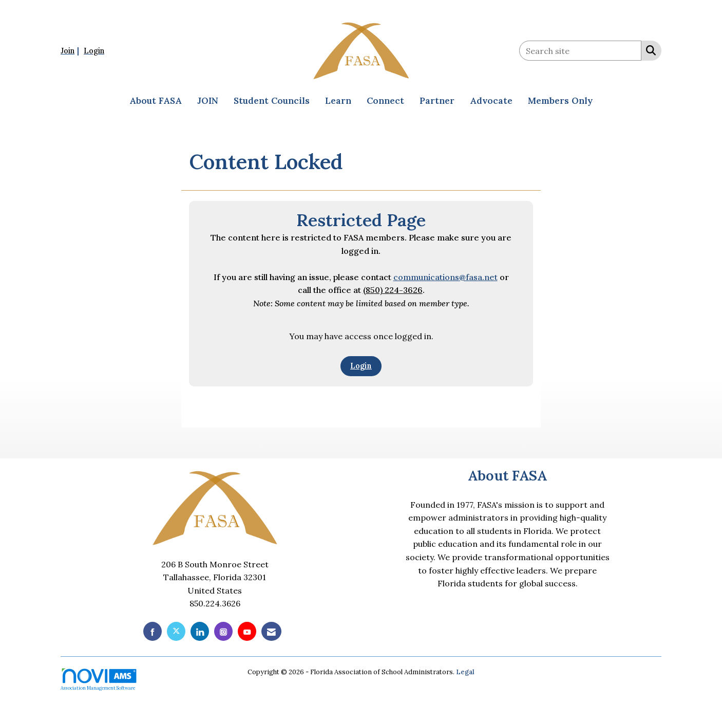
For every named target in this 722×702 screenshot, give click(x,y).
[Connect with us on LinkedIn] (200, 631)
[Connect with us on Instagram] (223, 631)
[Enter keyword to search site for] (580, 51)
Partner (437, 100)
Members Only (560, 100)
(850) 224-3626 (393, 290)
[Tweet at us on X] (176, 631)
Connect (385, 100)
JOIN (207, 100)
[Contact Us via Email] (271, 631)
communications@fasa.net (445, 277)
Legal (465, 672)
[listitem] (71, 50)
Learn (338, 100)
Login (361, 366)
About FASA (155, 100)
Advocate (491, 100)
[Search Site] (648, 50)
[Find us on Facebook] (152, 631)
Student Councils (272, 100)
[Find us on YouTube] (247, 631)
